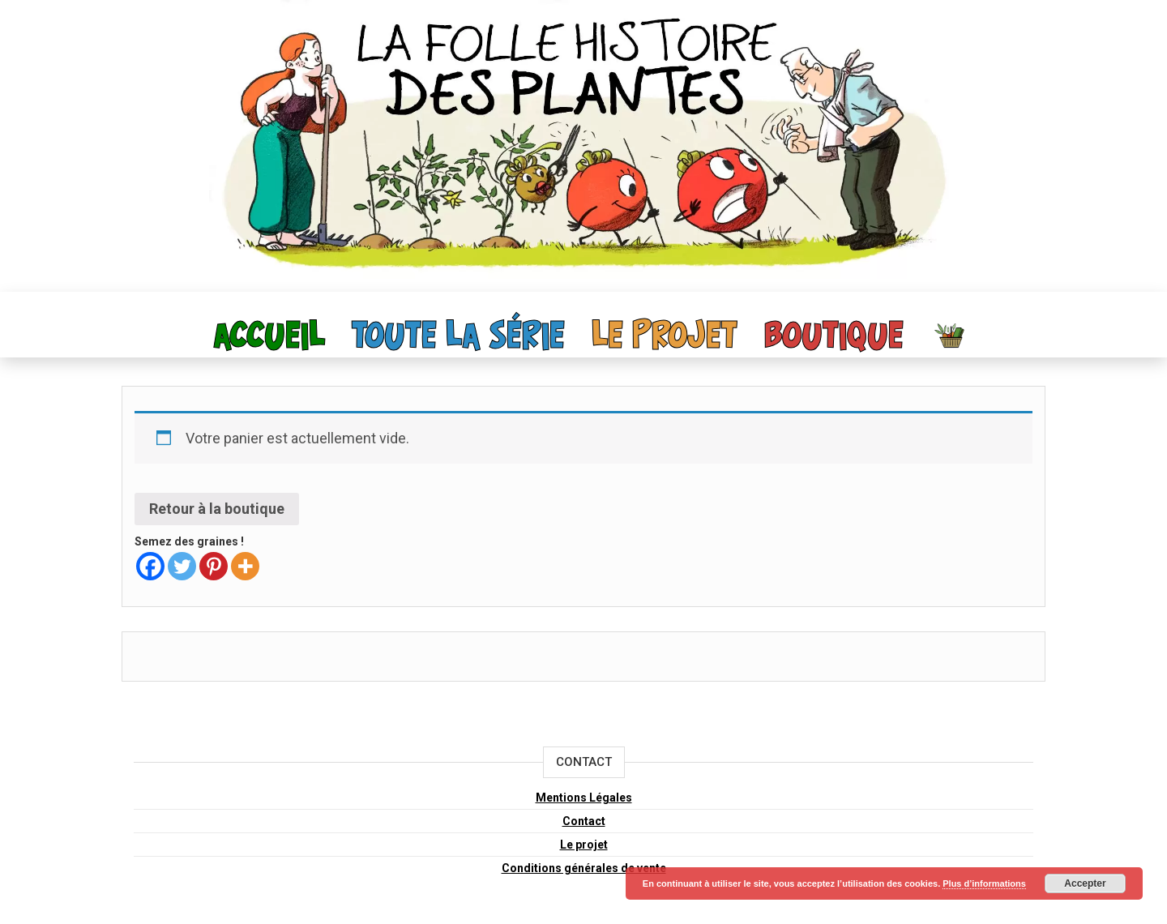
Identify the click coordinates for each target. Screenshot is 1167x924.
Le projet (664, 337)
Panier (950, 335)
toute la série (458, 337)
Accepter (1084, 883)
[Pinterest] (213, 566)
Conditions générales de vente (584, 868)
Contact (583, 821)
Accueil (269, 337)
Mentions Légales (584, 797)
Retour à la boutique (216, 508)
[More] (245, 566)
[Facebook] (150, 566)
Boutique (834, 337)
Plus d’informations (984, 883)
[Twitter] (182, 566)
